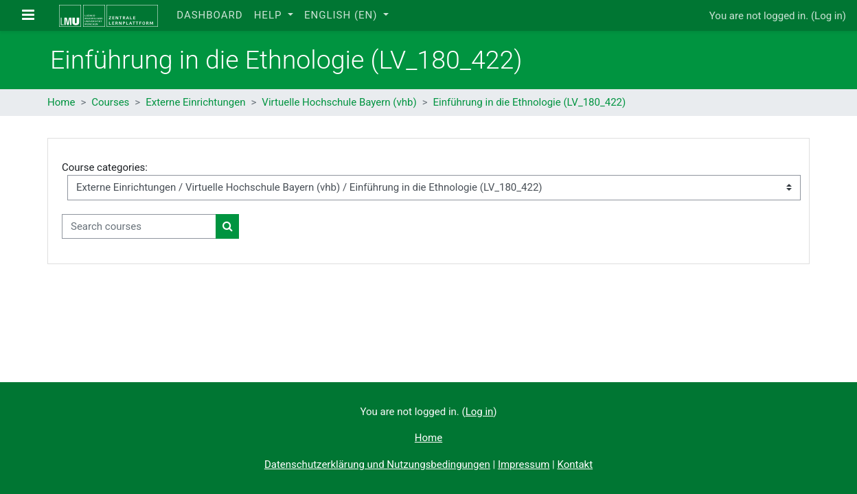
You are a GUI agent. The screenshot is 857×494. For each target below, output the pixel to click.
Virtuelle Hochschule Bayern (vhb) (339, 102)
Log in (828, 16)
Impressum (523, 464)
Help (270, 15)
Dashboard (209, 15)
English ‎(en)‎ (342, 15)
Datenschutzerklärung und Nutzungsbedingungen (377, 464)
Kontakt (575, 464)
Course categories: (105, 167)
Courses (110, 102)
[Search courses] (139, 226)
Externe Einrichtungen (195, 102)
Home (61, 102)
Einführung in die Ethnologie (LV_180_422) (529, 102)
